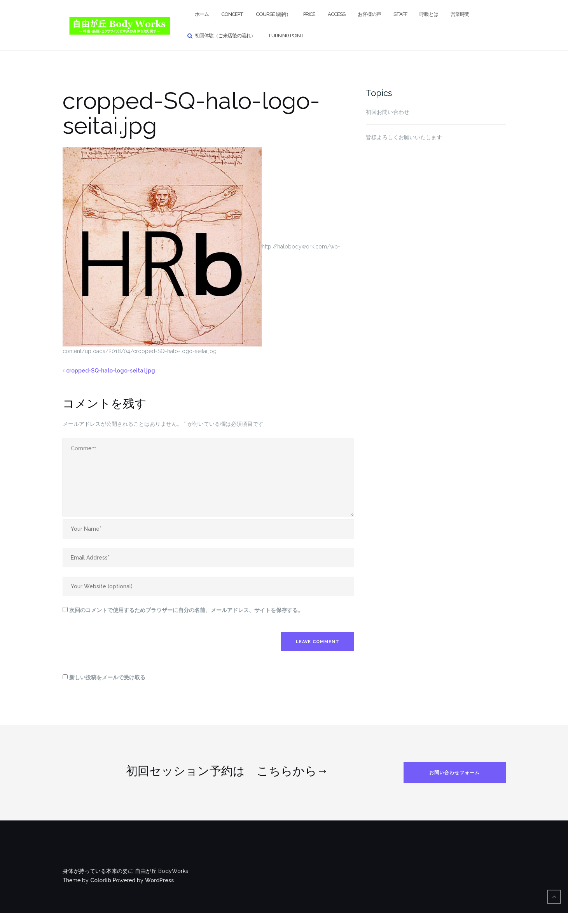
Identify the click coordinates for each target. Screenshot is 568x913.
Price (309, 14)
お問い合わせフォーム (454, 772)
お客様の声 (369, 14)
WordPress (159, 880)
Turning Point (286, 35)
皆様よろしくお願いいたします (404, 137)
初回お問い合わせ (387, 112)
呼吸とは (428, 14)
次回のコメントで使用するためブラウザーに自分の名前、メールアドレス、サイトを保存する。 (186, 610)
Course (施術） (273, 14)
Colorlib (100, 880)
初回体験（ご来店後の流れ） (225, 35)
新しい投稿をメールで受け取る (107, 677)
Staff (400, 14)
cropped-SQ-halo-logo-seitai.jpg (110, 370)
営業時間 (460, 14)
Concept (232, 14)
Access (336, 14)
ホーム (202, 14)
